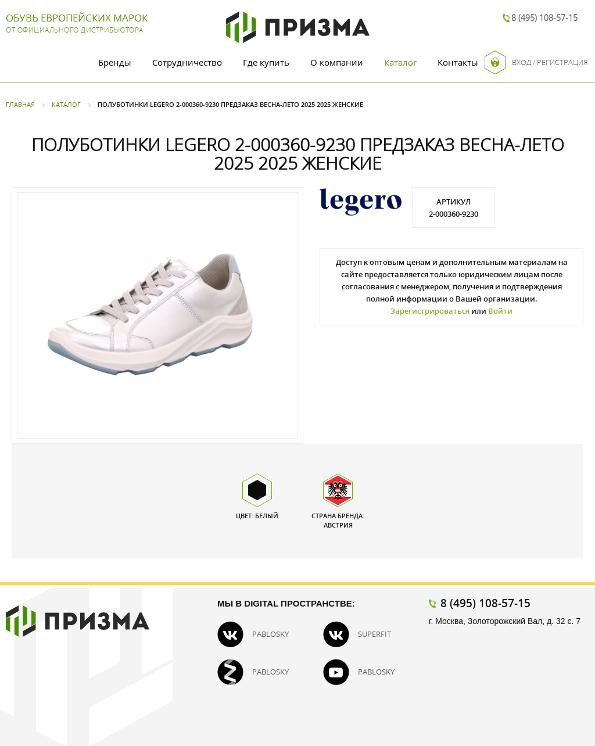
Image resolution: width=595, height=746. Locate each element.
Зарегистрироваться (429, 311)
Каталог (400, 62)
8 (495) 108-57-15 (544, 17)
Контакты (458, 62)
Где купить (266, 62)
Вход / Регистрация (536, 62)
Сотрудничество (187, 62)
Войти (500, 311)
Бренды (114, 62)
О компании (336, 62)
